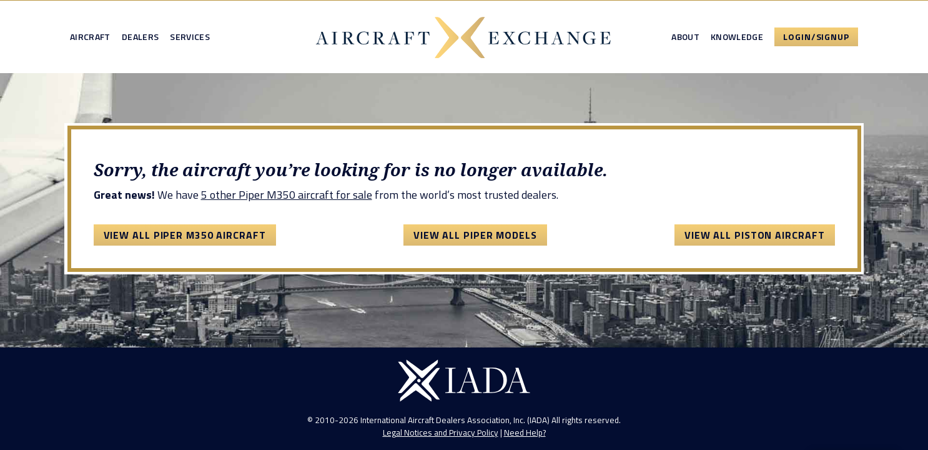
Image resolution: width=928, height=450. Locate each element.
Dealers (140, 37)
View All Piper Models (475, 235)
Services (190, 37)
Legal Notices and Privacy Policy (440, 432)
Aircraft (90, 37)
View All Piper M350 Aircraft (185, 235)
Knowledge (737, 37)
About (685, 37)
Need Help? (525, 432)
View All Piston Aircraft (754, 235)
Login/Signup (816, 36)
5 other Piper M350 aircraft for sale (286, 194)
